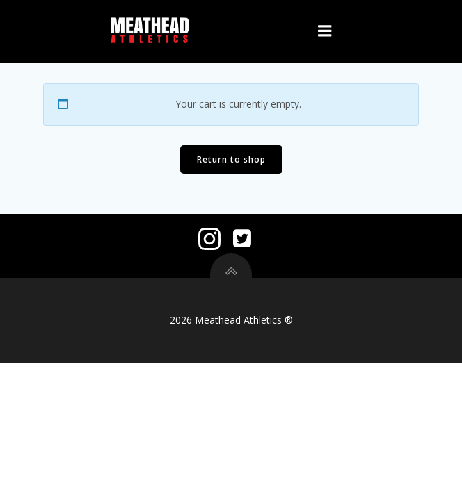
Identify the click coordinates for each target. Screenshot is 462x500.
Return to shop (231, 159)
